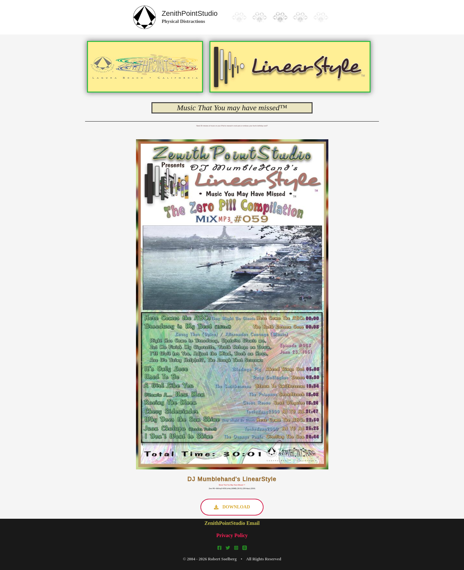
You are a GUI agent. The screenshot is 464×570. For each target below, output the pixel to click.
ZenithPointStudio (190, 13)
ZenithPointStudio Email (231, 523)
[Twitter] (228, 547)
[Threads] (244, 547)
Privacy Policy (232, 535)
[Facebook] (219, 547)
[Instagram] (236, 547)
